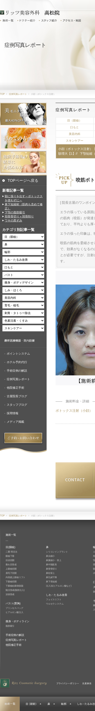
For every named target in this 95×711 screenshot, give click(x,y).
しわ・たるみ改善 (56, 594)
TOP (2, 94)
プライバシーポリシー (68, 683)
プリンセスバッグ (14, 608)
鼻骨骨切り (51, 569)
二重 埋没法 (11, 552)
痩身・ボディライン (17, 621)
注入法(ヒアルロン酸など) (58, 586)
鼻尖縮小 (50, 556)
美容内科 (74, 134)
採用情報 (12, 413)
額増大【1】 (67, 153)
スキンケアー (74, 140)
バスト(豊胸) (13, 603)
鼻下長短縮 (51, 581)
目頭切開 (10, 560)
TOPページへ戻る (23, 180)
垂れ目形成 (11, 564)
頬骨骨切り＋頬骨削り (19, 216)
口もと (74, 127)
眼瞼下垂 (10, 556)
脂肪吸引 (10, 626)
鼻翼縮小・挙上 (53, 560)
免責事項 (86, 683)
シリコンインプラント (57, 552)
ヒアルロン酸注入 (14, 612)
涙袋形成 (10, 594)
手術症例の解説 (17, 370)
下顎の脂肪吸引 (15, 212)
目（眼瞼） (74, 120)
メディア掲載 (15, 421)
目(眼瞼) (10, 547)
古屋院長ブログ (17, 396)
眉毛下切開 (11, 573)
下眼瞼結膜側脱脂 (14, 586)
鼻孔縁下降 (51, 577)
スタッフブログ (17, 404)
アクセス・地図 (71, 20)
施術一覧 (8, 20)
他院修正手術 (15, 387)
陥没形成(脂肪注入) (15, 590)
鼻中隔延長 (51, 564)
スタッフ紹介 (48, 20)
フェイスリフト (53, 599)
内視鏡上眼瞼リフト (15, 577)
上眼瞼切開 (11, 569)
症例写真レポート (18, 379)
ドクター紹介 (27, 20)
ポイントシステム (18, 353)
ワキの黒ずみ (13, 220)
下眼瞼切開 (11, 581)
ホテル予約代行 (17, 362)
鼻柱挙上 (50, 573)
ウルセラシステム (54, 604)
